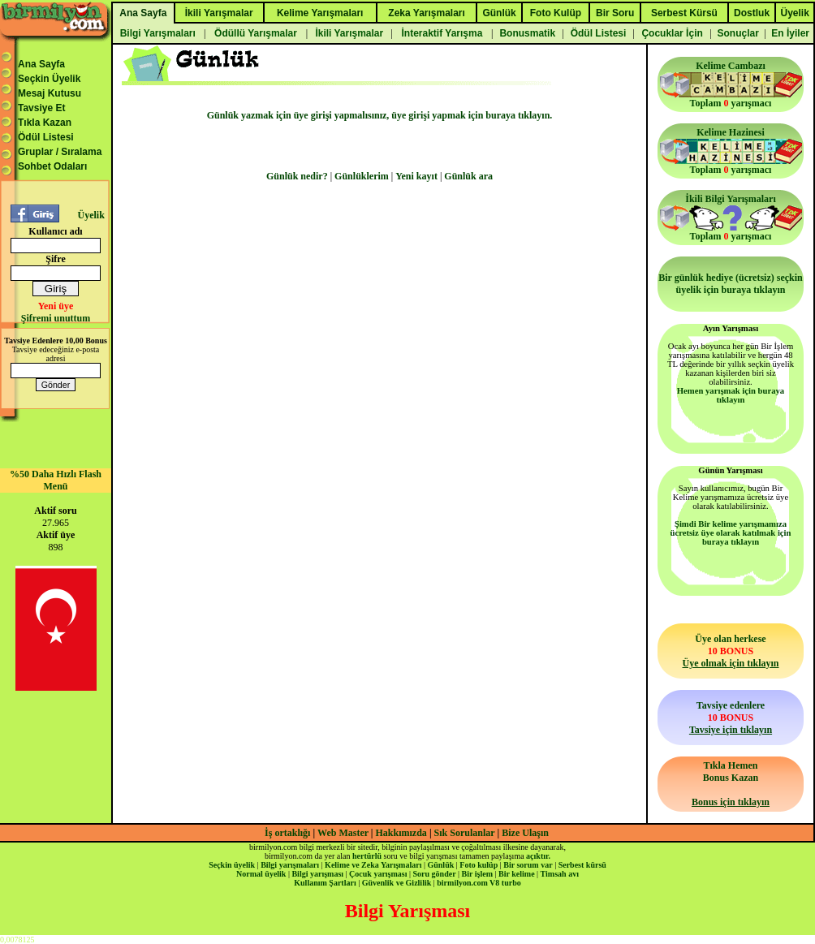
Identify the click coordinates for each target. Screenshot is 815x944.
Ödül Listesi (46, 137)
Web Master (344, 832)
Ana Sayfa (41, 64)
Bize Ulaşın (525, 832)
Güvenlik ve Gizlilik (397, 882)
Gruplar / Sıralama (59, 151)
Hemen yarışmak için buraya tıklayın (730, 395)
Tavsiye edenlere (730, 717)
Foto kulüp (478, 864)
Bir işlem (477, 873)
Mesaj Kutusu (49, 93)
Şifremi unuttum (55, 318)
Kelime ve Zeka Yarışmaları (373, 864)
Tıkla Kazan (44, 122)
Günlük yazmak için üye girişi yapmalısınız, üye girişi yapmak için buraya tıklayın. (380, 115)
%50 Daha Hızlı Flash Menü (55, 480)
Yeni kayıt (416, 176)
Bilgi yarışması (317, 873)
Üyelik (90, 215)
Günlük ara (468, 176)
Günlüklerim (361, 176)
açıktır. (538, 855)
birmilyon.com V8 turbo (478, 882)
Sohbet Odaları (52, 166)
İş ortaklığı (287, 832)
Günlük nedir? (297, 176)
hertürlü (367, 855)
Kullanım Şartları (325, 882)
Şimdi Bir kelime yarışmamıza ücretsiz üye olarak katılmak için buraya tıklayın (731, 532)
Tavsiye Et (41, 108)
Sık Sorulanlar (464, 832)
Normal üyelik (261, 873)
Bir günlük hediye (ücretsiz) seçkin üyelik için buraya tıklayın (730, 283)
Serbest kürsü (582, 864)
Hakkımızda (401, 832)
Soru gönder (434, 873)
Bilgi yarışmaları (290, 864)
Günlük (440, 864)
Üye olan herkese (730, 651)
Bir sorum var (527, 864)
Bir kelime (516, 873)
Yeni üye (56, 306)
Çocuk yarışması (378, 873)
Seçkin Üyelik (49, 78)
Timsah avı (560, 873)
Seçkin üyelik (232, 864)
